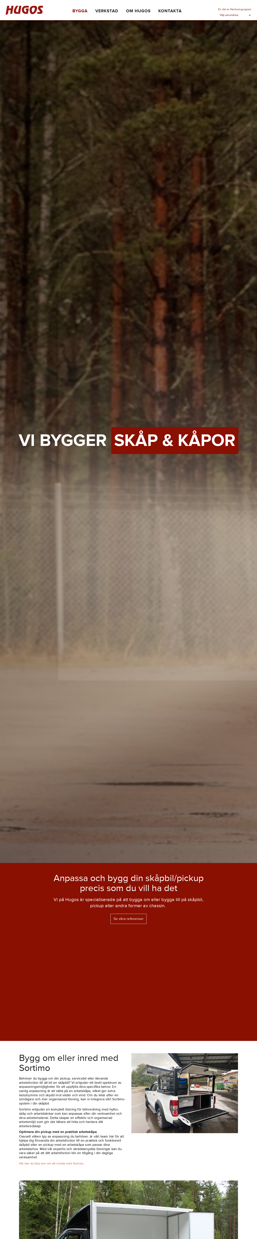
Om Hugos (138, 11)
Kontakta (170, 11)
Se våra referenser (129, 918)
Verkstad (106, 11)
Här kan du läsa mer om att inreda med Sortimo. (51, 1163)
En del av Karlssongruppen (234, 9)
